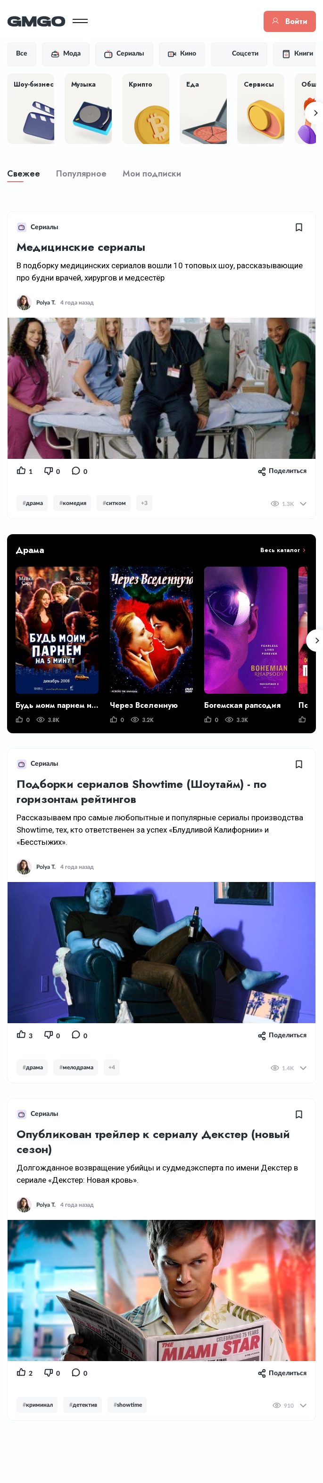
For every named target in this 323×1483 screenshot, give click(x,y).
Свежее (23, 174)
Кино (182, 54)
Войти (289, 21)
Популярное (81, 174)
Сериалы (124, 54)
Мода (66, 54)
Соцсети (239, 54)
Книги (297, 54)
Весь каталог (280, 550)
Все (21, 53)
